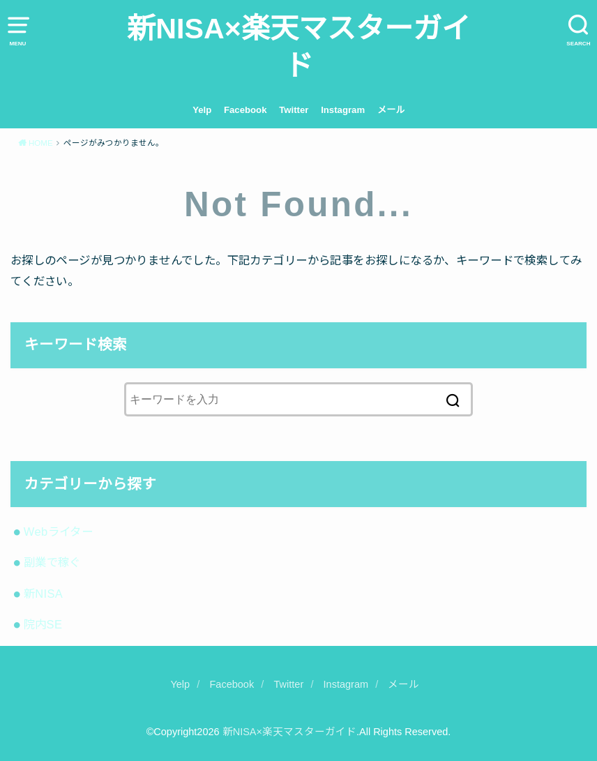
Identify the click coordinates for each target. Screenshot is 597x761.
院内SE (43, 624)
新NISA (43, 593)
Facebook (245, 110)
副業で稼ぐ (52, 562)
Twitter (293, 110)
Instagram (343, 110)
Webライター (58, 531)
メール (391, 110)
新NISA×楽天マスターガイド (298, 47)
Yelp (201, 110)
